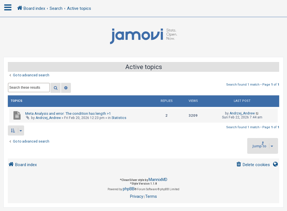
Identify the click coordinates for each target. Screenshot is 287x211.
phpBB (129, 188)
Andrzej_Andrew (48, 118)
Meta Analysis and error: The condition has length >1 (68, 113)
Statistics (119, 118)
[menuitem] (253, 164)
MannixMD (158, 179)
